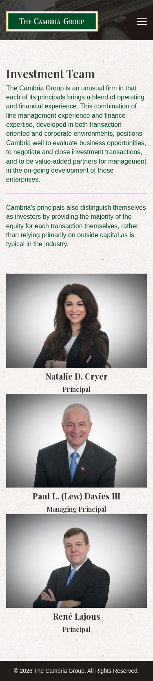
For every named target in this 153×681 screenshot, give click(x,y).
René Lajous (76, 616)
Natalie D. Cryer (77, 376)
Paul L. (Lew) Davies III (76, 495)
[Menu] (142, 21)
